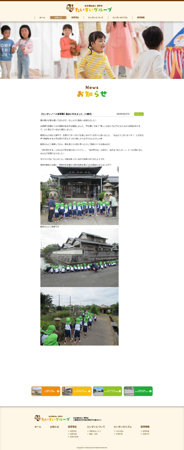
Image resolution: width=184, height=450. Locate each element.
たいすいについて (96, 426)
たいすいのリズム (123, 426)
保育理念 (72, 426)
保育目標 (73, 433)
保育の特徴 (74, 436)
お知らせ (54, 426)
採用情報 (145, 426)
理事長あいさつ (95, 430)
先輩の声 (146, 433)
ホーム (37, 426)
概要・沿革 (93, 433)
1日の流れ (120, 430)
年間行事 (119, 433)
